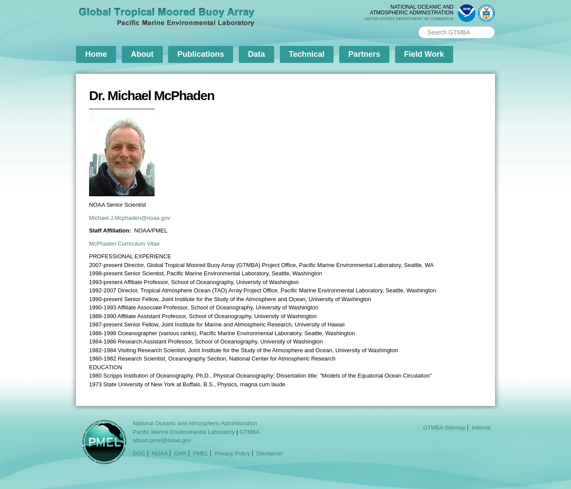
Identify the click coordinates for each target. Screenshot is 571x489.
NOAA (160, 453)
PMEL (200, 453)
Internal (481, 427)
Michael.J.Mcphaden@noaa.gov (129, 218)
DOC (139, 453)
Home (96, 54)
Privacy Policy (232, 453)
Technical (307, 54)
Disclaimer (269, 453)
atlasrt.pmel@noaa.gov (162, 440)
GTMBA (250, 432)
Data (256, 54)
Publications (200, 54)
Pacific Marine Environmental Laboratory (184, 432)
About (142, 54)
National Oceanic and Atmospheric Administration (195, 423)
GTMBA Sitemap (444, 427)
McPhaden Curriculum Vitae (124, 243)
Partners (364, 54)
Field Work (424, 54)
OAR (180, 453)
